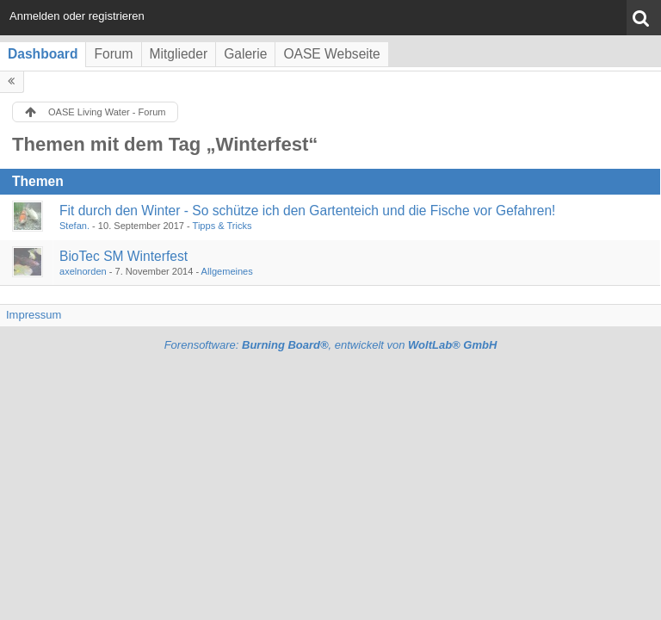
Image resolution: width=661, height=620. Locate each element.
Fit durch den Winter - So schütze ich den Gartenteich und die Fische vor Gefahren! (307, 210)
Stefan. (74, 225)
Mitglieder (179, 53)
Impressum (33, 314)
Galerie (245, 53)
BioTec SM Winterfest (123, 256)
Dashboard (42, 53)
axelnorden (83, 271)
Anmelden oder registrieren (77, 15)
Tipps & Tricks (222, 225)
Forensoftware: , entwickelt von (330, 344)
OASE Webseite (331, 53)
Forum (113, 53)
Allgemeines (227, 271)
